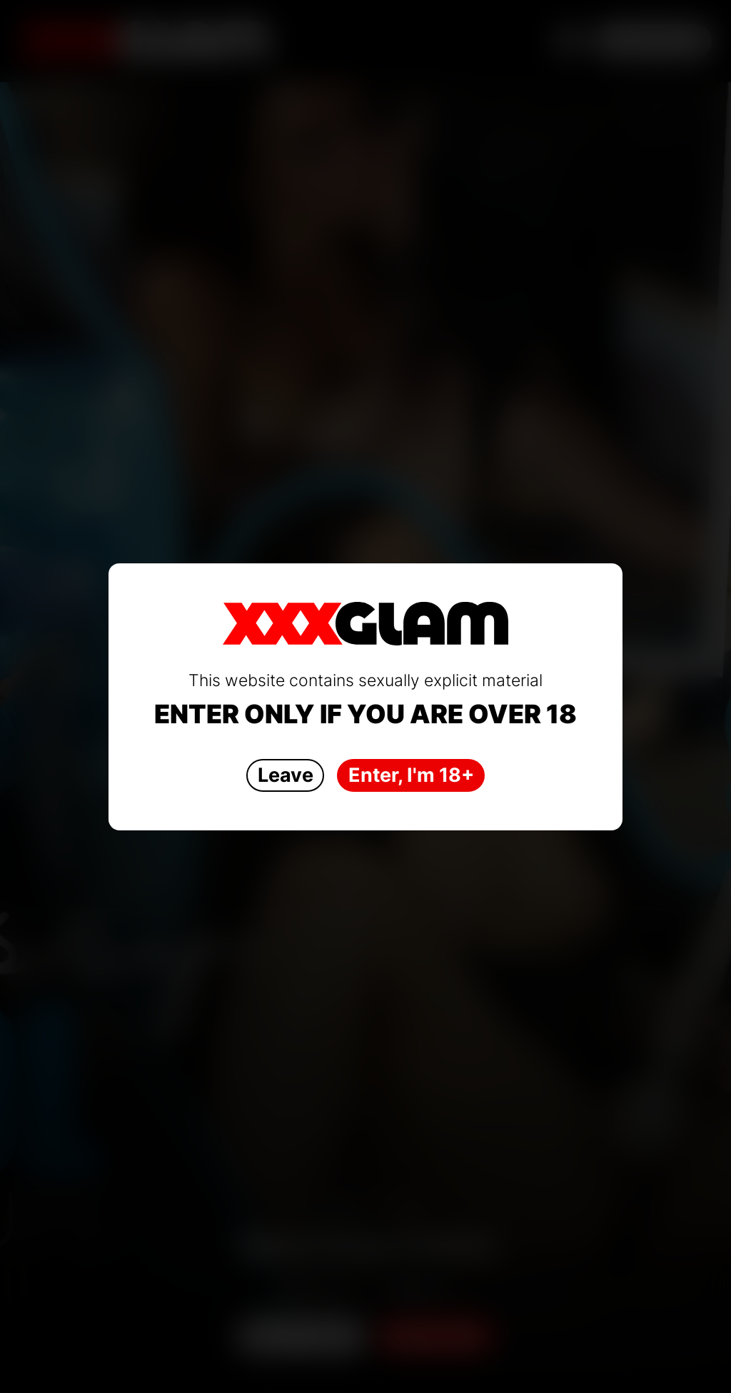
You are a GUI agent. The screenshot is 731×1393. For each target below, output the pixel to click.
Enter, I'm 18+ (411, 775)
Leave (285, 775)
